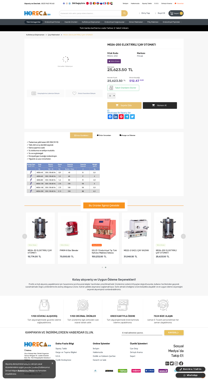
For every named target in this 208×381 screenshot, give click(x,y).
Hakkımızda (135, 3)
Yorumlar (179, 3)
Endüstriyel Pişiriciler (171, 22)
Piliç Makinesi (152, 22)
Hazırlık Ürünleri (71, 22)
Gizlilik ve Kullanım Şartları (104, 356)
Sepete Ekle (124, 105)
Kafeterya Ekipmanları (91, 22)
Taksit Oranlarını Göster (122, 88)
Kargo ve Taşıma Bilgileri (66, 352)
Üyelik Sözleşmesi (63, 360)
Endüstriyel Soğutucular (115, 22)
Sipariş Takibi (147, 3)
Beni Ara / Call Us (190, 369)
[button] (102, 267)
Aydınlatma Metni (26, 371)
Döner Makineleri (136, 22)
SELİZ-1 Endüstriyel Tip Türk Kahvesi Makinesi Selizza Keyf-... (105, 251)
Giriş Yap (145, 13)
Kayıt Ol (161, 13)
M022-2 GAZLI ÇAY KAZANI (137, 250)
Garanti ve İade (99, 360)
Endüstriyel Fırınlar (52, 22)
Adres (27, 350)
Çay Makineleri (54, 35)
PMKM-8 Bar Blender (70, 250)
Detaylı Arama (166, 3)
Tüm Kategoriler (33, 22)
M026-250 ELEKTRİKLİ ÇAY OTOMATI (78, 35)
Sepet (176, 13)
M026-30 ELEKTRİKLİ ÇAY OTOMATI (41, 251)
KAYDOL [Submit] (173, 332)
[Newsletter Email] (142, 332)
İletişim (125, 3)
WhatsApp (191, 375)
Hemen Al (159, 105)
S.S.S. (156, 3)
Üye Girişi (134, 348)
